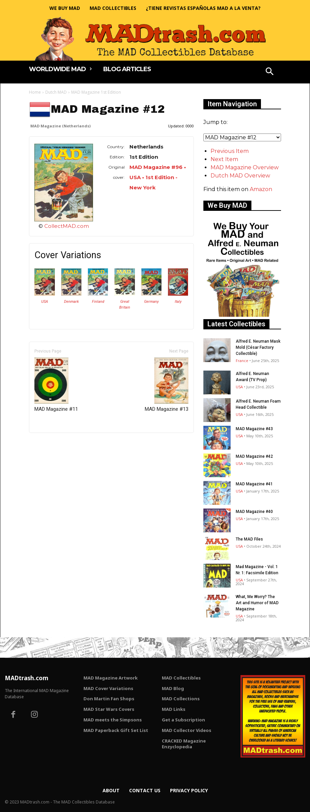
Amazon (261, 189)
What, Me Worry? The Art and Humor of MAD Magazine (257, 602)
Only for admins (52, 444)
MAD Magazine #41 (254, 484)
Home (35, 92)
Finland (98, 301)
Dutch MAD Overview (240, 175)
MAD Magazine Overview (245, 167)
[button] (269, 72)
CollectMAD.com (66, 226)
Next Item (224, 159)
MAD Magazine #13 (166, 385)
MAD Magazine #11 (56, 385)
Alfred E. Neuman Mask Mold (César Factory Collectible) (258, 347)
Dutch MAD (56, 92)
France (242, 360)
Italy (178, 301)
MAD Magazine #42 (254, 456)
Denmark (71, 301)
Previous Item (230, 151)
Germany (151, 301)
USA (44, 301)
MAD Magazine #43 (254, 428)
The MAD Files (249, 539)
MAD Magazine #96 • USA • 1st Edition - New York (157, 177)
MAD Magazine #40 (254, 511)
